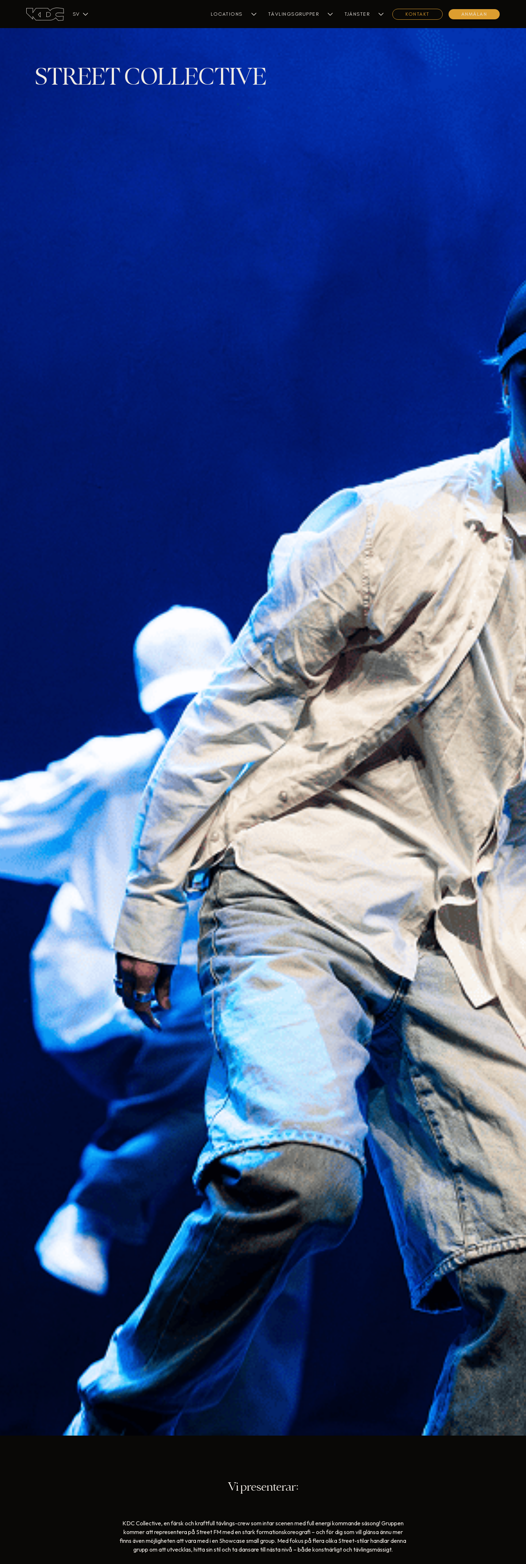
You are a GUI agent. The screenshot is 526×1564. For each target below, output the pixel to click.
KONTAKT (417, 14)
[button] (76, 14)
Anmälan (474, 14)
